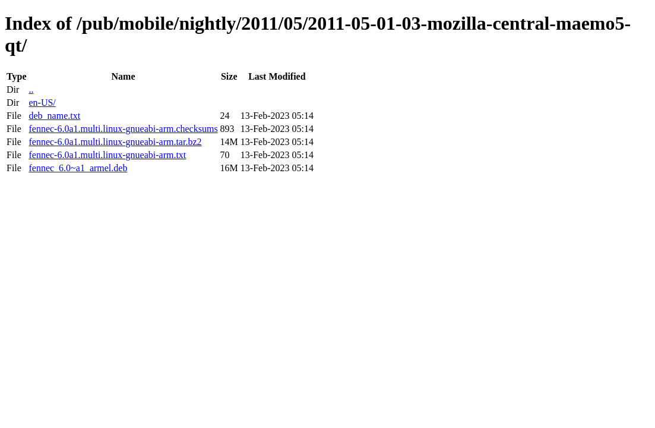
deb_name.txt (54, 116)
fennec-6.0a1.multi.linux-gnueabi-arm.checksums (123, 129)
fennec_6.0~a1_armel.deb (78, 168)
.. (31, 89)
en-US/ (42, 102)
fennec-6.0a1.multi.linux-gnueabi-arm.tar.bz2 (115, 142)
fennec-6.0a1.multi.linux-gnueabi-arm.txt (107, 155)
